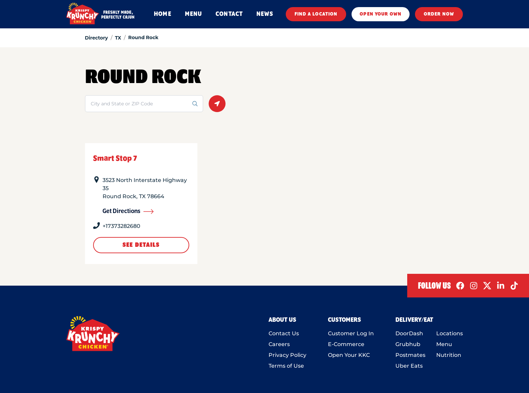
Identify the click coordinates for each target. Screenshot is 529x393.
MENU (193, 14)
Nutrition (448, 355)
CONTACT (229, 14)
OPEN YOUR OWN (380, 14)
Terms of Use (286, 366)
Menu (444, 344)
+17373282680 (121, 226)
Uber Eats (409, 366)
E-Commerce (346, 344)
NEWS (264, 14)
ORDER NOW (439, 14)
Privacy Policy (287, 355)
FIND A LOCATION (316, 14)
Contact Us (284, 333)
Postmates (410, 355)
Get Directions (128, 211)
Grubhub (407, 344)
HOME (162, 14)
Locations (449, 333)
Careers (279, 344)
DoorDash (409, 333)
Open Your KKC (349, 355)
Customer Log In (351, 333)
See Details (141, 245)
